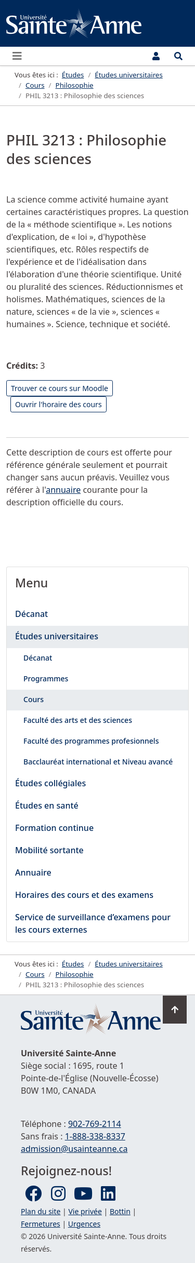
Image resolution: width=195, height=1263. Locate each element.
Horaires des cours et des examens (84, 895)
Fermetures (40, 1224)
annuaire (63, 489)
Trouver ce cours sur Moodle (59, 388)
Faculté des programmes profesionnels (91, 741)
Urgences (84, 1224)
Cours (33, 699)
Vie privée (84, 1211)
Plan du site (40, 1211)
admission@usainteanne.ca (74, 1148)
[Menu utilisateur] (156, 56)
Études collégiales (50, 783)
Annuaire (33, 872)
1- (95, 1136)
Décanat (31, 614)
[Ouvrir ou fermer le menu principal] (20, 56)
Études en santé (47, 805)
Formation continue (54, 828)
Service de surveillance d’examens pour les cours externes (93, 923)
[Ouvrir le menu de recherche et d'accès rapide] (178, 56)
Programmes (45, 678)
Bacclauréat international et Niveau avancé (98, 762)
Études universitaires (56, 636)
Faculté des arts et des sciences (77, 720)
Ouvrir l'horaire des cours (58, 404)
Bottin (120, 1211)
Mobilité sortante (49, 850)
